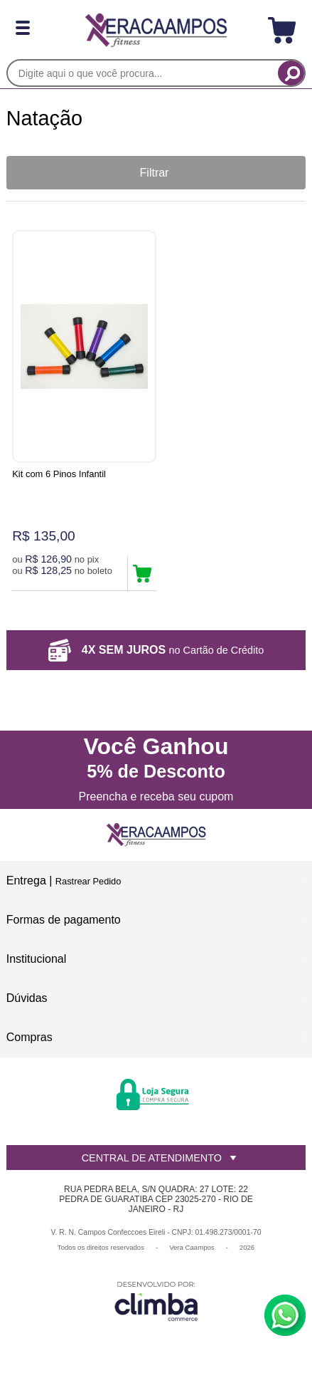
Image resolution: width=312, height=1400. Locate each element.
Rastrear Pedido (88, 881)
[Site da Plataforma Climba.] (156, 1301)
